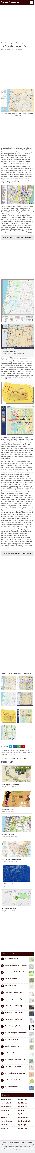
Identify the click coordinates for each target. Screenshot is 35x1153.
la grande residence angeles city (22, 752)
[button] (31, 2)
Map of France (22, 1110)
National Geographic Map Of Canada (16, 965)
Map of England (22, 1106)
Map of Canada (22, 1103)
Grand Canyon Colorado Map (13, 1006)
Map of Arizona (22, 1099)
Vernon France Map (11, 979)
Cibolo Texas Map (10, 1053)
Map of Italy (4, 1117)
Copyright (16, 1142)
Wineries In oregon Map (12, 1046)
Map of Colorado (6, 1106)
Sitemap (5, 1142)
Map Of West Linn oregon (9, 909)
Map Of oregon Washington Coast (11, 859)
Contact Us (10, 1142)
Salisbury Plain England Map (13, 1080)
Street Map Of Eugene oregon (10, 784)
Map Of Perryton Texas (11, 958)
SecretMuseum (10, 2)
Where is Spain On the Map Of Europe (16, 972)
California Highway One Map (13, 999)
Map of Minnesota (6, 1121)
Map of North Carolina (24, 1121)
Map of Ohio (4, 1125)
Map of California (6, 1103)
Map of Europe (5, 1110)
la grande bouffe (19, 750)
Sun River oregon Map (8, 884)
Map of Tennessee (23, 1128)
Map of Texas (5, 1132)
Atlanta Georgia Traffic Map (13, 1019)
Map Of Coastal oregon (11, 1039)
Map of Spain (5, 1128)
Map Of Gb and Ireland (11, 1087)
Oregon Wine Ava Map (8, 809)
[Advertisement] (17, 24)
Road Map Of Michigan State (13, 992)
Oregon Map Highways (8, 834)
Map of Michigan (23, 1117)
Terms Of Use (23, 1142)
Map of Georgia (5, 1114)
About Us (30, 1142)
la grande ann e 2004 (9, 750)
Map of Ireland (22, 1114)
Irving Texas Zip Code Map (13, 1066)
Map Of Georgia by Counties (13, 1026)
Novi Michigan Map (10, 985)
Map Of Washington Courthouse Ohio (16, 1033)
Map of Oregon (6, 49)
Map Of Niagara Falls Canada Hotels (15, 1060)
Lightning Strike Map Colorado (14, 1012)
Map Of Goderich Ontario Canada (15, 1073)
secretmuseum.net (25, 1148)
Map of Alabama (6, 1099)
